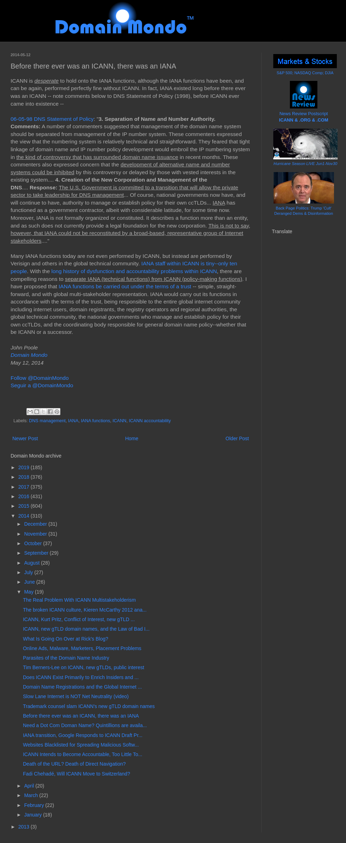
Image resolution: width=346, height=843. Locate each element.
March (31, 795)
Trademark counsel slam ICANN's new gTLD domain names (89, 706)
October (33, 543)
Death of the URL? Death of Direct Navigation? (74, 764)
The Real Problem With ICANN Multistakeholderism (79, 600)
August (32, 563)
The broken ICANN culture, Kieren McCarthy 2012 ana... (85, 610)
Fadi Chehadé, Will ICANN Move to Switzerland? (76, 774)
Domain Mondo (29, 355)
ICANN (119, 420)
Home (131, 438)
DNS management (47, 420)
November (36, 534)
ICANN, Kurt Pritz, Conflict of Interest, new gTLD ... (79, 619)
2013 (24, 827)
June (30, 582)
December (36, 524)
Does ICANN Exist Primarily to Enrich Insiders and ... (81, 677)
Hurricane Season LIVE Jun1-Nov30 (305, 163)
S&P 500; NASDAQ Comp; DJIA (305, 73)
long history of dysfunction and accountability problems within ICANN (134, 271)
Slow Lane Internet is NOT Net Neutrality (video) (76, 696)
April (29, 786)
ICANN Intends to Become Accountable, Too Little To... (82, 754)
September (36, 553)
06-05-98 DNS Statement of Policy (52, 119)
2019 (24, 467)
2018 (24, 477)
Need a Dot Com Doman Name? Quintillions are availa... (85, 725)
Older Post (237, 438)
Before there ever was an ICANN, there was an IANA (81, 716)
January (33, 815)
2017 (24, 487)
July (29, 572)
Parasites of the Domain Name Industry (66, 658)
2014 (24, 516)
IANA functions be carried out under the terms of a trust (125, 286)
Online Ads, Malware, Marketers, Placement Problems (82, 648)
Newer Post (25, 438)
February (34, 805)
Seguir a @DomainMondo (42, 385)
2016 (24, 496)
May (29, 592)
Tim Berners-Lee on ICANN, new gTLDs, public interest (83, 667)
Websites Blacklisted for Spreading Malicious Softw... (81, 745)
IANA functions (95, 420)
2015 (24, 506)
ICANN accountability (150, 420)
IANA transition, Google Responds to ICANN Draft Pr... (82, 735)
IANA (73, 420)
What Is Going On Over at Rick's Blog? (65, 639)
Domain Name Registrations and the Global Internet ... (82, 687)
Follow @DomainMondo (39, 378)
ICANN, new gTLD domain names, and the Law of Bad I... (86, 629)
